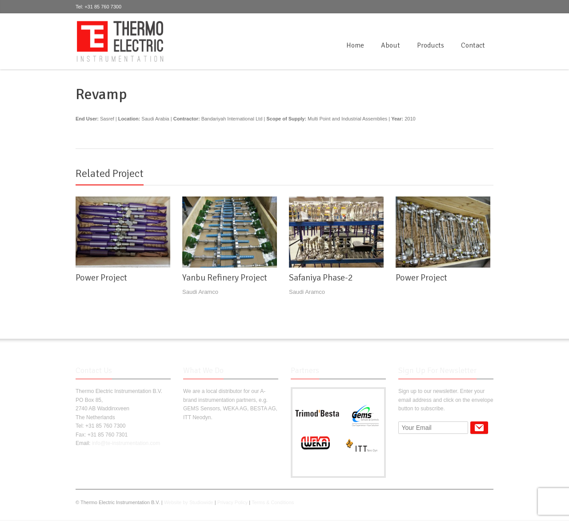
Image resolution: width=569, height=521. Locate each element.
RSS (488, 24)
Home (355, 45)
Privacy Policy (232, 502)
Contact (473, 45)
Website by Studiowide (188, 502)
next (488, 169)
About (390, 45)
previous (479, 169)
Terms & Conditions (273, 502)
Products (430, 45)
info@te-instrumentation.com (126, 443)
